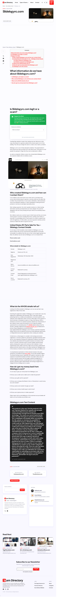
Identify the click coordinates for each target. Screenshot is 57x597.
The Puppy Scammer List (39, 583)
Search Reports (8, 486)
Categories (51, 585)
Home (4, 6)
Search (22, 489)
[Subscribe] (36, 569)
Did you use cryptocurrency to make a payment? (22, 392)
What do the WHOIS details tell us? (21, 63)
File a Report (52, 2)
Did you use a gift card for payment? (19, 378)
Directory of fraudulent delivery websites (42, 496)
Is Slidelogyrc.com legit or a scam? (19, 54)
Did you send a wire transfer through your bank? (22, 386)
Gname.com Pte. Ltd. (31, 326)
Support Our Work (15, 55)
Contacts (51, 587)
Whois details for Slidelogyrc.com (22, 60)
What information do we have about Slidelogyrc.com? (23, 52)
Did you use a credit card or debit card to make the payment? (25, 374)
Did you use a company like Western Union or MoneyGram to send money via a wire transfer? (28, 381)
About (50, 583)
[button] (42, 2)
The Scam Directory (38, 585)
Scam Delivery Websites (39, 587)
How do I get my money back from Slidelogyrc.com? (25, 65)
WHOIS (30, 325)
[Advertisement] (28, 36)
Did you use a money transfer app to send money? (23, 389)
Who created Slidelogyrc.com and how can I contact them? (26, 57)
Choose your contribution (16, 126)
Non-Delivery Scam (9, 6)
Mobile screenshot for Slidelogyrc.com (24, 62)
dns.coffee (28, 353)
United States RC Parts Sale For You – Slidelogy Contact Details (27, 58)
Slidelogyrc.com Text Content (20, 66)
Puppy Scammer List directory (40, 491)
